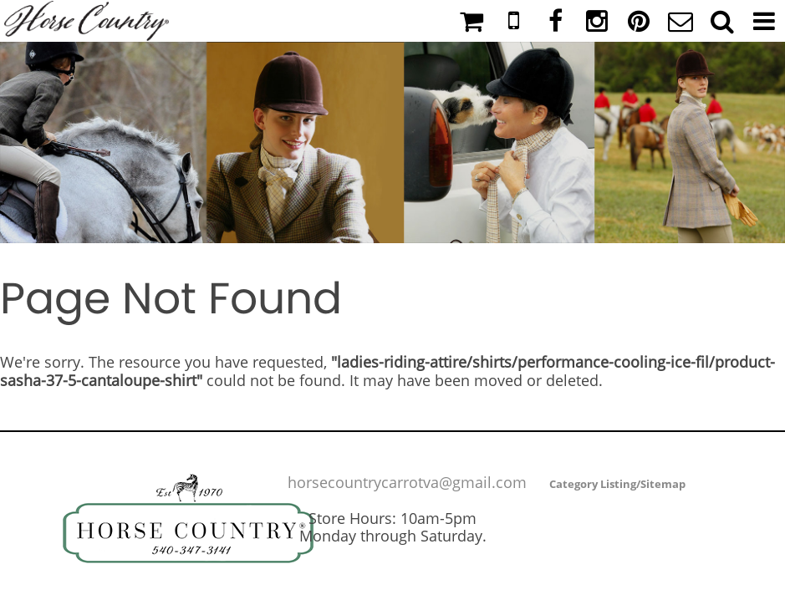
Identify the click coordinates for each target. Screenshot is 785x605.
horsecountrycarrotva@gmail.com (407, 482)
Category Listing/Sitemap (617, 483)
